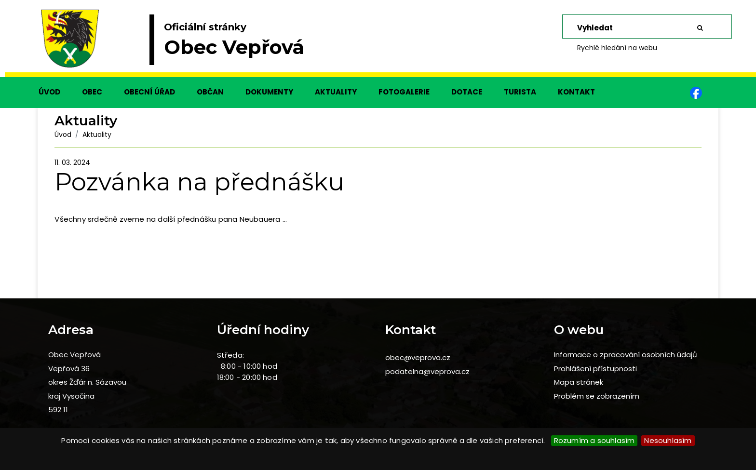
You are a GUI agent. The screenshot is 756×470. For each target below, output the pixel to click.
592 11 (58, 409)
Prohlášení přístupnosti (595, 368)
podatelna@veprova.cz (427, 371)
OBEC (92, 92)
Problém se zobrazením (596, 396)
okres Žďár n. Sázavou (87, 382)
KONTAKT (576, 92)
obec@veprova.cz (417, 357)
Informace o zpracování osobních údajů (625, 354)
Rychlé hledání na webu (617, 48)
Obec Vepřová (74, 354)
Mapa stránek (578, 382)
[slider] (378, 43)
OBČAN (210, 92)
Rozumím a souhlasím (594, 440)
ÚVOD (49, 92)
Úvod (62, 134)
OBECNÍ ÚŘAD (149, 92)
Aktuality (96, 134)
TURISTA (520, 92)
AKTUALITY (336, 92)
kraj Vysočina (71, 396)
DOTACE (466, 92)
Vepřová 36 (69, 368)
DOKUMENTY (269, 92)
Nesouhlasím (667, 440)
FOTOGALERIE (404, 92)
